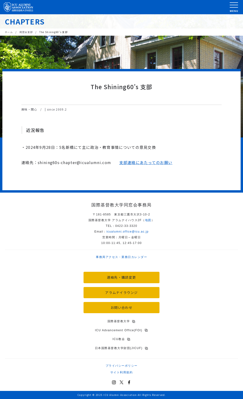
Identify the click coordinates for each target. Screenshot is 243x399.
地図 (148, 220)
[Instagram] (114, 382)
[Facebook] (129, 382)
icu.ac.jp (128, 231)
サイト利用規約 (121, 372)
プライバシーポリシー (122, 365)
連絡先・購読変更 (121, 277)
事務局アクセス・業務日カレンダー (121, 257)
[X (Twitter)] (121, 382)
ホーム (9, 32)
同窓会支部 (26, 32)
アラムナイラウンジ (121, 292)
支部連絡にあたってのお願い (146, 162)
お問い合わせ (121, 307)
